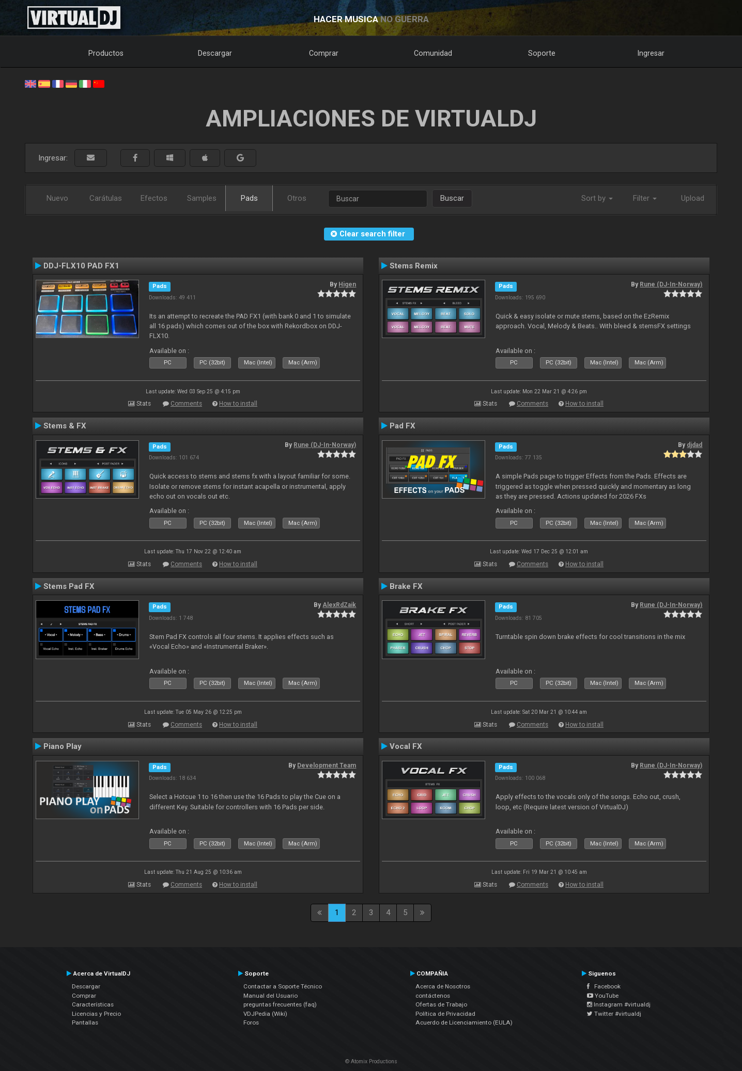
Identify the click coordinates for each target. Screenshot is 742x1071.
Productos (105, 53)
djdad (694, 445)
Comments (186, 403)
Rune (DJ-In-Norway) (671, 284)
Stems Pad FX (69, 586)
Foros (251, 1022)
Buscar (452, 198)
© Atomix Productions (371, 1061)
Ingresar (651, 53)
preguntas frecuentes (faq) (280, 1004)
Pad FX (402, 425)
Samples (202, 198)
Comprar (323, 53)
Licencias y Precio (96, 1013)
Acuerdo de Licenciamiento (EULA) (464, 1022)
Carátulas (105, 198)
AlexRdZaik (339, 605)
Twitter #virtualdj (614, 1013)
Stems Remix (414, 265)
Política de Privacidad (445, 1013)
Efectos (154, 198)
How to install (238, 403)
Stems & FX (64, 425)
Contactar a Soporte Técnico (282, 986)
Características (93, 1004)
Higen (347, 284)
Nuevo (57, 198)
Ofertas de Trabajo (441, 1004)
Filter (645, 198)
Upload (692, 198)
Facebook (604, 986)
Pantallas (85, 1022)
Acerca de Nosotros (442, 986)
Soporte (541, 53)
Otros (296, 198)
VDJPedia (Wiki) (265, 1013)
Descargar (215, 53)
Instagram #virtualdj (619, 1004)
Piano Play (62, 746)
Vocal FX (406, 746)
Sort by (597, 198)
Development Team (326, 765)
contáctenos (432, 995)
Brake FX (406, 586)
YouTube (603, 995)
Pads (249, 198)
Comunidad (433, 53)
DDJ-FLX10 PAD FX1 (81, 265)
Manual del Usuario (270, 995)
